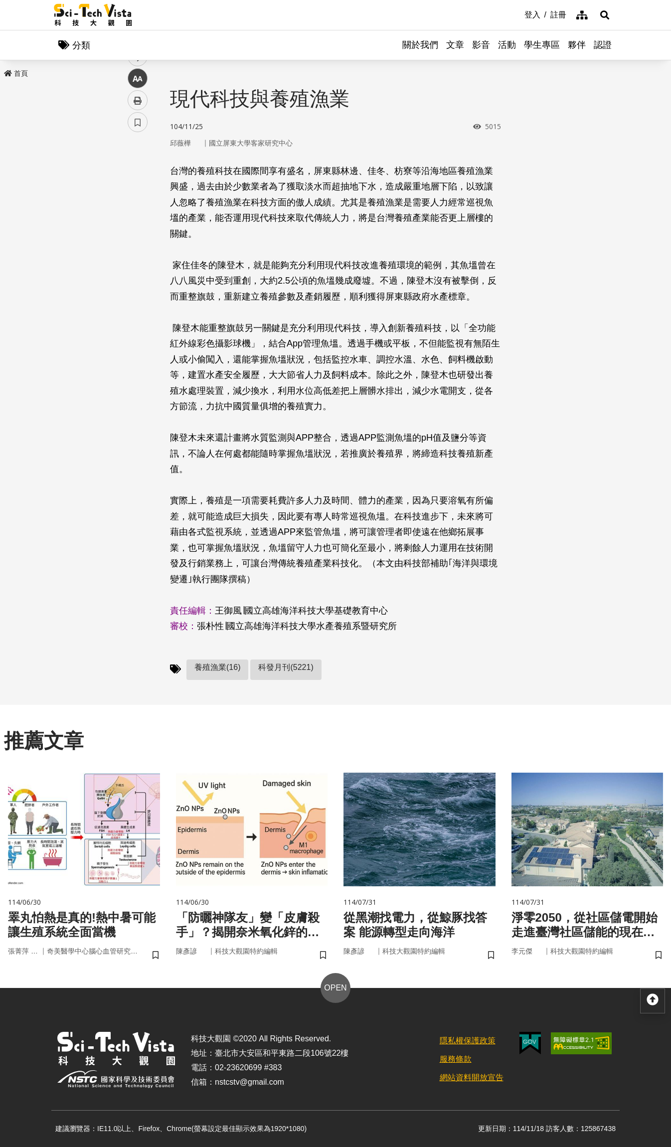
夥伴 (577, 45)
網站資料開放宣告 (471, 1077)
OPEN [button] (335, 987)
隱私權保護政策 (468, 1040)
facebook (138, 190)
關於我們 (420, 45)
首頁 (16, 73)
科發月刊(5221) (285, 667)
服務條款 (456, 1059)
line (134, 234)
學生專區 (542, 45)
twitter (138, 212)
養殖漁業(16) (217, 667)
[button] (605, 15)
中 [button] (138, 256)
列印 (138, 278)
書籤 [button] (138, 300)
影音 (481, 45)
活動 (507, 45)
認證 (603, 45)
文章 (455, 45)
